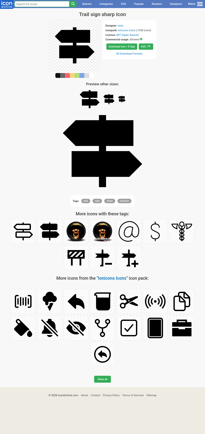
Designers (176, 3)
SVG (123, 3)
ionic (121, 25)
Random (157, 3)
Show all (102, 379)
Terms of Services (133, 395)
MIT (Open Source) (127, 35)
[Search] (73, 4)
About (84, 395)
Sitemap (152, 395)
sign (97, 200)
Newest (86, 3)
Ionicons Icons (126, 30)
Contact (95, 395)
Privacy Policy (111, 395)
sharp (110, 200)
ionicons (124, 200)
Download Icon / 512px (122, 46)
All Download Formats (129, 53)
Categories (106, 3)
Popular (139, 3)
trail (86, 200)
